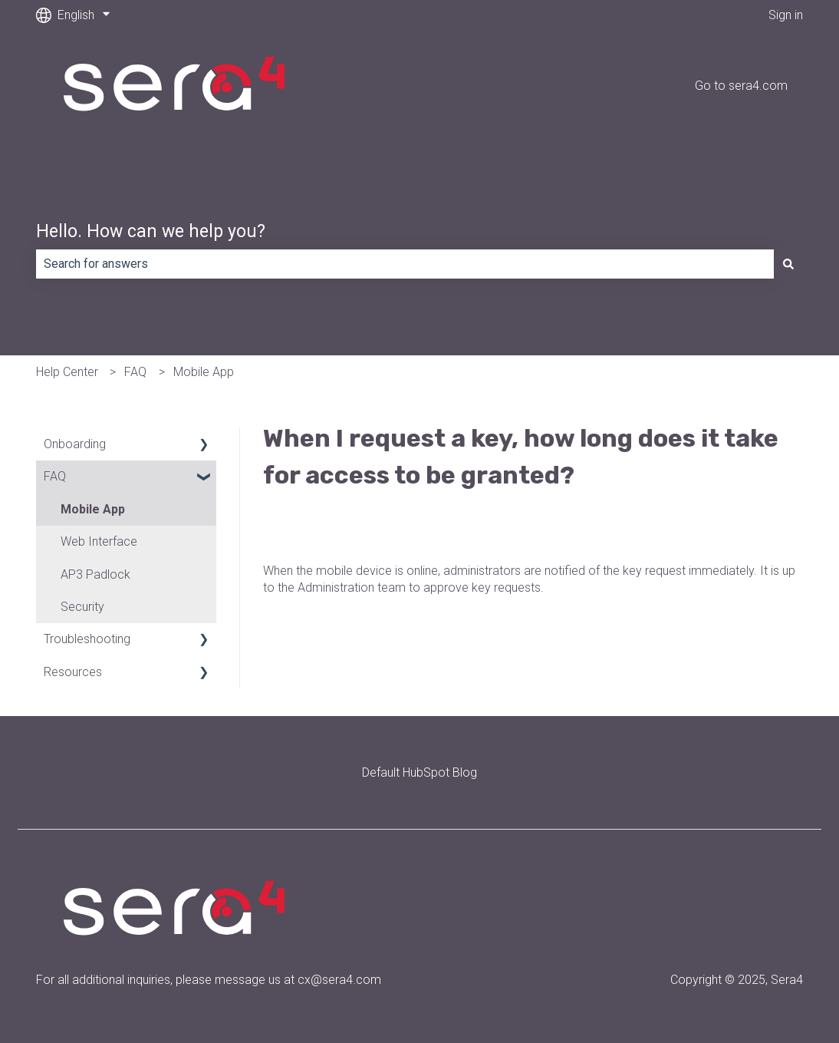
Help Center (67, 372)
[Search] (788, 264)
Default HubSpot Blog (400, 85)
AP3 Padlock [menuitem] (95, 574)
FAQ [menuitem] (55, 476)
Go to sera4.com (741, 85)
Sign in (785, 15)
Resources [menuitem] (73, 672)
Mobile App (203, 372)
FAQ (135, 372)
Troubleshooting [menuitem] (87, 639)
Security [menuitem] (82, 606)
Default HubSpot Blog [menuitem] (419, 772)
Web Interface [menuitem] (99, 541)
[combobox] (405, 264)
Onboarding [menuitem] (75, 444)
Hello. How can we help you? (150, 231)
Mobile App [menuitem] (93, 509)
